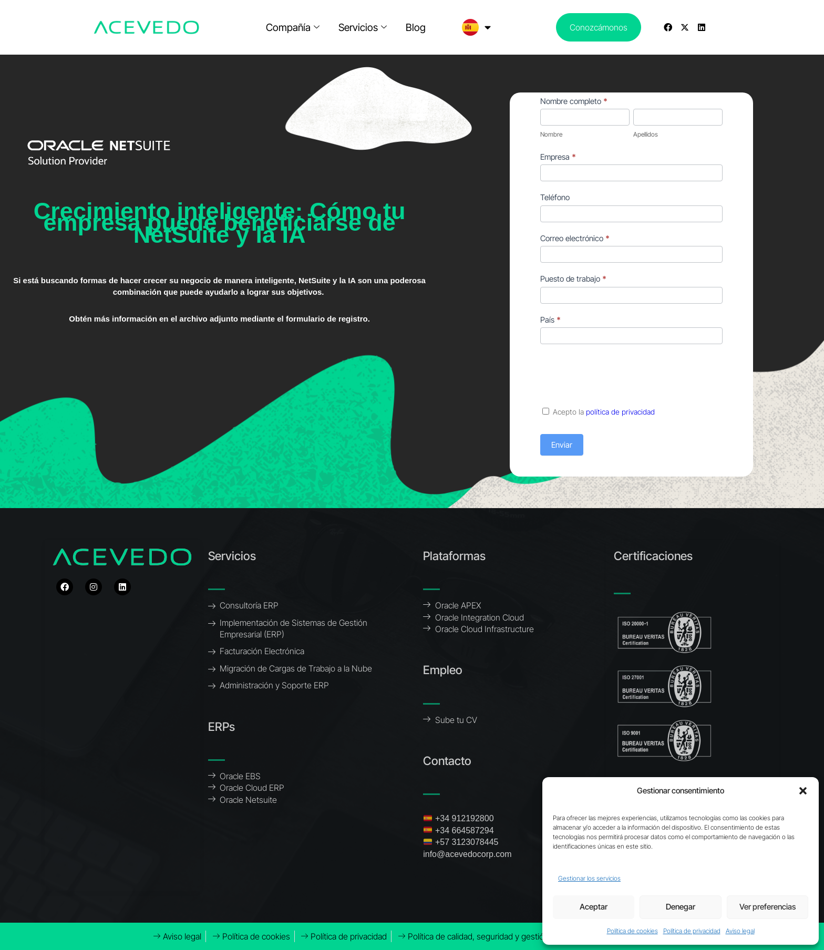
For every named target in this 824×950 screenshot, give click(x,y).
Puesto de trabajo (573, 279)
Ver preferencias (767, 907)
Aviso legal (740, 931)
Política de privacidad (691, 931)
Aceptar (593, 907)
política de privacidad (620, 411)
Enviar (561, 445)
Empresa (558, 157)
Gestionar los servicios (589, 878)
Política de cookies (632, 931)
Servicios (362, 27)
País (550, 320)
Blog (416, 27)
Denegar (680, 907)
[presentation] (620, 375)
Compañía (293, 27)
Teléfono (555, 197)
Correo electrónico (575, 238)
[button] (803, 791)
